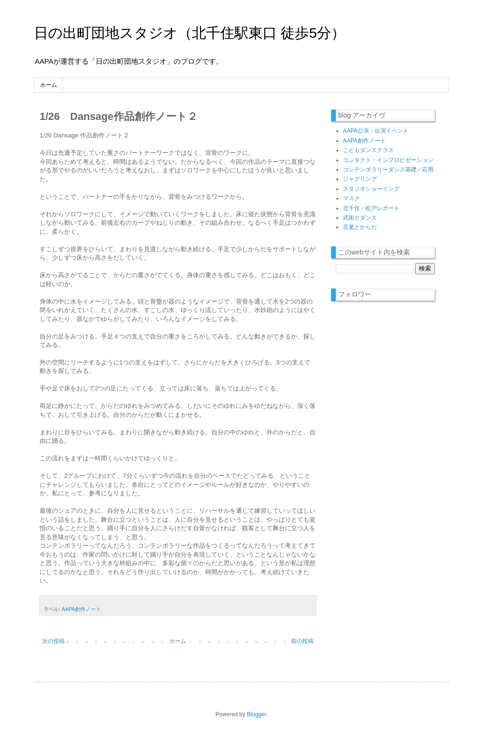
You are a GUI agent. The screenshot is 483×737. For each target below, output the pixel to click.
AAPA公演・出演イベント (375, 130)
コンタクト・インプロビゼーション (388, 160)
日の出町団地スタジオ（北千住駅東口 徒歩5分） (189, 33)
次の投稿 (53, 641)
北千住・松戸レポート (371, 208)
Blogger (256, 714)
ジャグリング (360, 179)
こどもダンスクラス (368, 150)
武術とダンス (360, 217)
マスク (351, 198)
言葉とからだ (360, 227)
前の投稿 (302, 641)
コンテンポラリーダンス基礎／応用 (388, 169)
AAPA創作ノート (81, 609)
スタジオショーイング (371, 189)
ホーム (48, 85)
